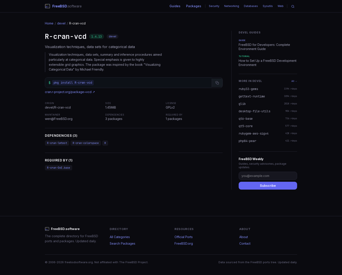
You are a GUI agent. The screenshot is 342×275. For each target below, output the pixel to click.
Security (214, 6)
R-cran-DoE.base (58, 167)
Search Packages (122, 243)
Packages (193, 6)
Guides (174, 6)
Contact (244, 243)
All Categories (120, 237)
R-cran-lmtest (57, 143)
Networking (231, 6)
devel (61, 23)
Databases (251, 6)
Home (49, 23)
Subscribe (268, 185)
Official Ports (184, 237)
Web (281, 6)
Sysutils (268, 6)
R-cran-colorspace (86, 143)
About (243, 237)
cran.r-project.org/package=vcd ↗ (70, 92)
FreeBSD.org (184, 243)
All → (294, 81)
